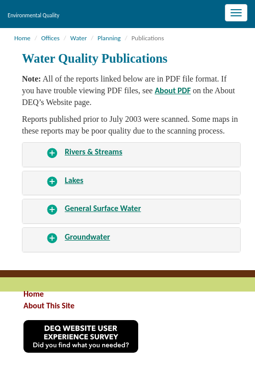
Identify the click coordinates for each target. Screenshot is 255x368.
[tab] (131, 155)
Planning (109, 38)
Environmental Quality (33, 15)
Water (78, 38)
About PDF (173, 90)
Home (22, 38)
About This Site (48, 305)
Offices (50, 38)
